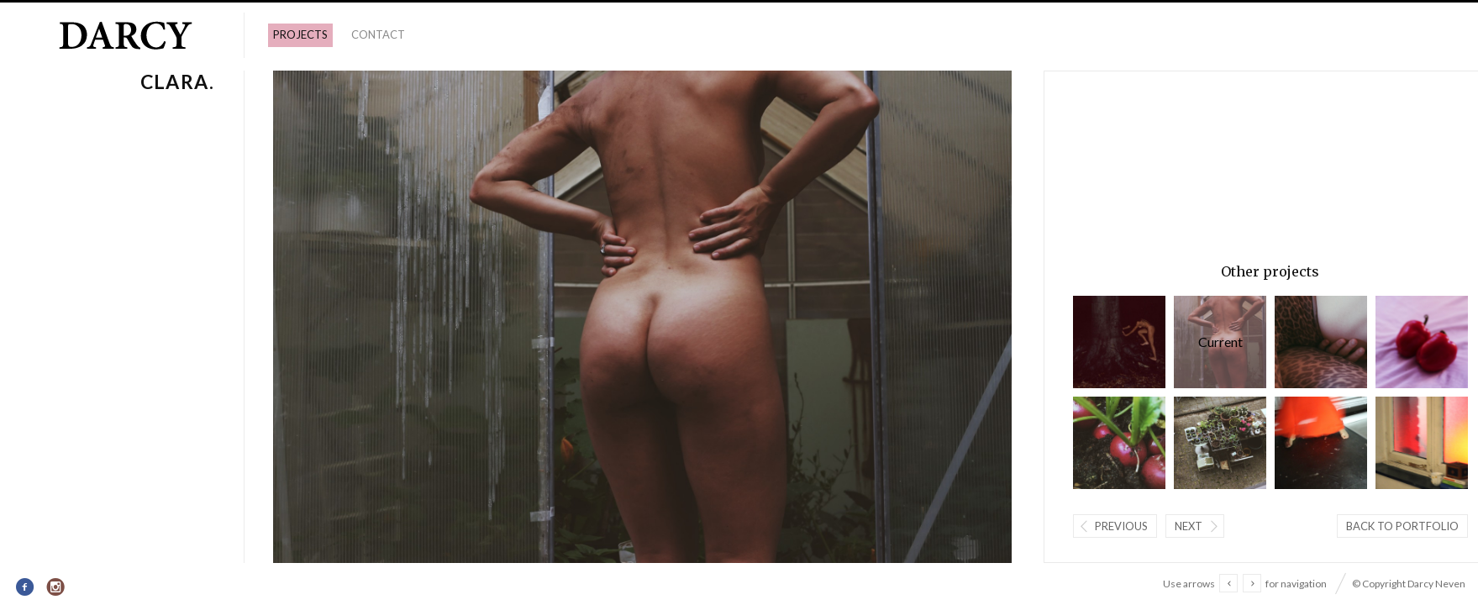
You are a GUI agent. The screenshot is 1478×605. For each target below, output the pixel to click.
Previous (1121, 526)
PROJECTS (300, 34)
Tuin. (1220, 443)
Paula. (1321, 342)
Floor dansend (1321, 443)
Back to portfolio (1402, 526)
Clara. (1220, 342)
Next (1188, 526)
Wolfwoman (1119, 342)
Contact (378, 34)
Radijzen (1119, 443)
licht (1421, 443)
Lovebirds (1421, 342)
